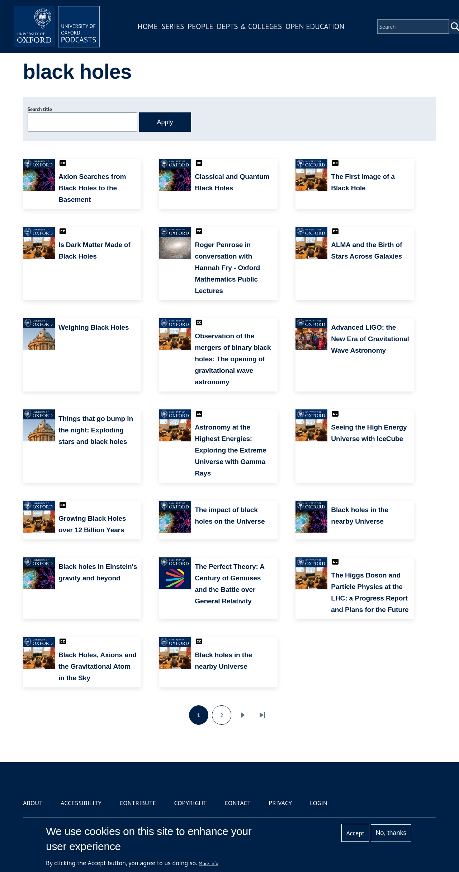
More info (208, 863)
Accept (355, 833)
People (200, 26)
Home (148, 26)
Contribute (137, 803)
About (33, 803)
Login (318, 803)
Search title (40, 109)
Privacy (280, 803)
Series (172, 26)
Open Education (314, 26)
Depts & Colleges (249, 26)
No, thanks (390, 832)
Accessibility (81, 803)
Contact (237, 803)
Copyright (190, 803)
